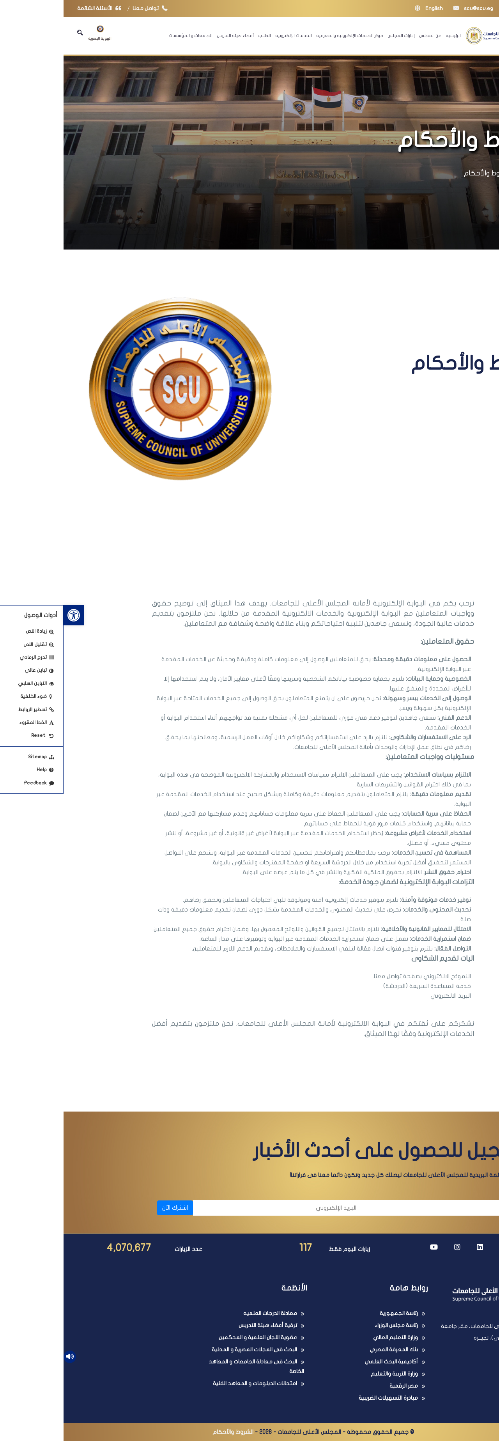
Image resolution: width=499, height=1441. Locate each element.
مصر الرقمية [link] (340, 1386)
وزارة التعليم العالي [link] (332, 1337)
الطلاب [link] (201, 35)
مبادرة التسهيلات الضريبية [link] (324, 1398)
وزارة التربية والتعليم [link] (330, 1374)
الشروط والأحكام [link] (424, 173)
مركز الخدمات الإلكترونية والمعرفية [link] (286, 35)
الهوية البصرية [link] (36, 33)
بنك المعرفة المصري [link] (330, 1349)
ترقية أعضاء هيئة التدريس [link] (204, 1325)
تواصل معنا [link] (88, 8)
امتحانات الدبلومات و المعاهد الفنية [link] (191, 1383)
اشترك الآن (111, 1208)
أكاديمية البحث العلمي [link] (327, 1362)
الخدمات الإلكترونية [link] (230, 35)
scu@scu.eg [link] (410, 8)
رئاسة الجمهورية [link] (335, 1313)
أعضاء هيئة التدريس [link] (172, 35)
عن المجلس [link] (367, 35)
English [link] (365, 8)
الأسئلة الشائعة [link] (37, 8)
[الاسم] (386, 1208)
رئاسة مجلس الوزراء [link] (332, 1325)
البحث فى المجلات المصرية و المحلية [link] (191, 1349)
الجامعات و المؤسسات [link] (127, 35)
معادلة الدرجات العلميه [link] (207, 1313)
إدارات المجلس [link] (337, 35)
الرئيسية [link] (389, 35)
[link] (10, 615)
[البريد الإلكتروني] (215, 1208)
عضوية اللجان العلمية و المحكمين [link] (194, 1337)
